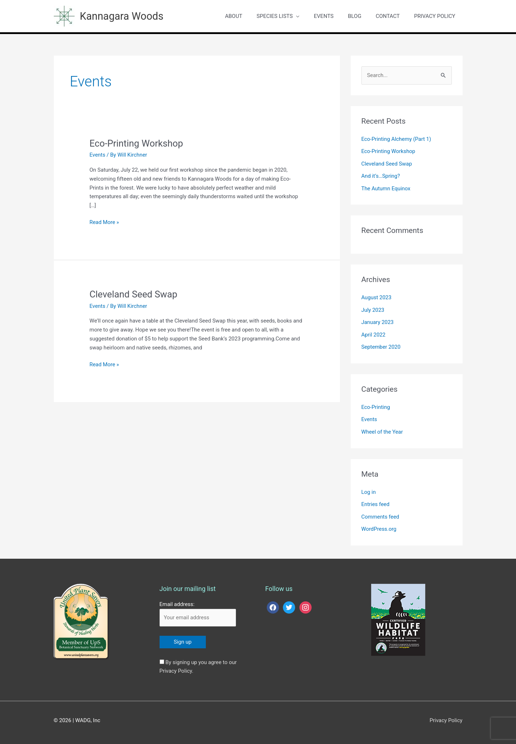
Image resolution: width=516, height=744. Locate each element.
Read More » (104, 221)
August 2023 (376, 295)
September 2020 (381, 343)
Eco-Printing (375, 403)
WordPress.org (379, 524)
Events (97, 154)
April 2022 (373, 331)
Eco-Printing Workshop (137, 142)
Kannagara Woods (123, 15)
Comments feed (380, 512)
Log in (368, 487)
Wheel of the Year (382, 428)
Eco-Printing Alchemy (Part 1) (396, 138)
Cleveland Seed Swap (134, 293)
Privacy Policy (445, 715)
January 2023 (377, 319)
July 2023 (373, 307)
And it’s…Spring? (381, 174)
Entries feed (375, 499)
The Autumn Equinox (386, 186)
